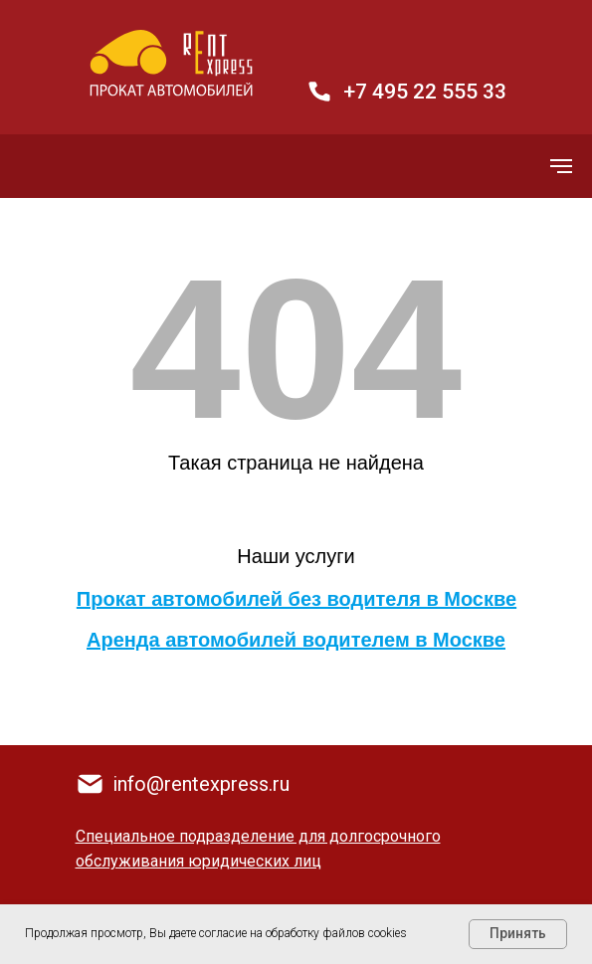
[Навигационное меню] (561, 166)
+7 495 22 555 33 (424, 91)
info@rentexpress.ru (201, 784)
